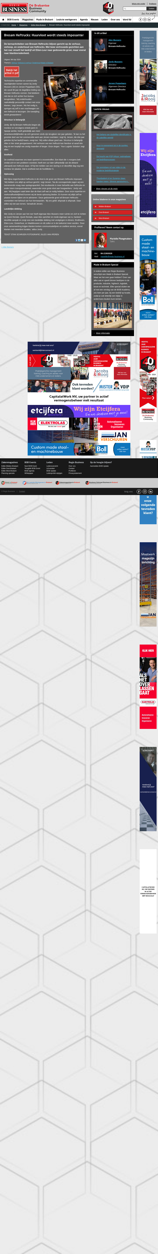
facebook (139, 491)
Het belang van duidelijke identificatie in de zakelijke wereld (114, 136)
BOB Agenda (29, 471)
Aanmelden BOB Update (99, 466)
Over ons (115, 20)
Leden (104, 20)
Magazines (27, 20)
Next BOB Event (31, 466)
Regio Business (25, 8)
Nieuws (94, 20)
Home (3, 19)
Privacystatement (75, 473)
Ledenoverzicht (52, 466)
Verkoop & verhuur (25, 63)
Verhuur (14, 63)
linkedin (150, 491)
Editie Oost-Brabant (8, 468)
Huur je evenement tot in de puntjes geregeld (112, 147)
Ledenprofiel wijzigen (54, 473)
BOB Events (13, 20)
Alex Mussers (114, 40)
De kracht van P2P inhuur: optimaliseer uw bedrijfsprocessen (113, 158)
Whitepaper (29, 473)
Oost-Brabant (104, 212)
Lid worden (50, 468)
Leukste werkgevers (66, 20)
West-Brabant (104, 218)
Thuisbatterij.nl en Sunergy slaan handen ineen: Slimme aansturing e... (112, 180)
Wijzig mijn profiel (138, 4)
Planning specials (8, 473)
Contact (71, 468)
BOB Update (51, 471)
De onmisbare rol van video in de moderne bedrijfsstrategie (111, 169)
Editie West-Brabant (38, 25)
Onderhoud (36, 63)
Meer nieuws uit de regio (107, 188)
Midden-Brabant (105, 206)
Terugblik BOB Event (32, 468)
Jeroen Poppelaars (117, 83)
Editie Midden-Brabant (9, 466)
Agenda (84, 20)
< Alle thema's (7, 247)
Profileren (152, 4)
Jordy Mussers (115, 62)
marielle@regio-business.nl (112, 256)
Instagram (144, 491)
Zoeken (151, 9)
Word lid (127, 20)
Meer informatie (103, 333)
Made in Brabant (44, 20)
